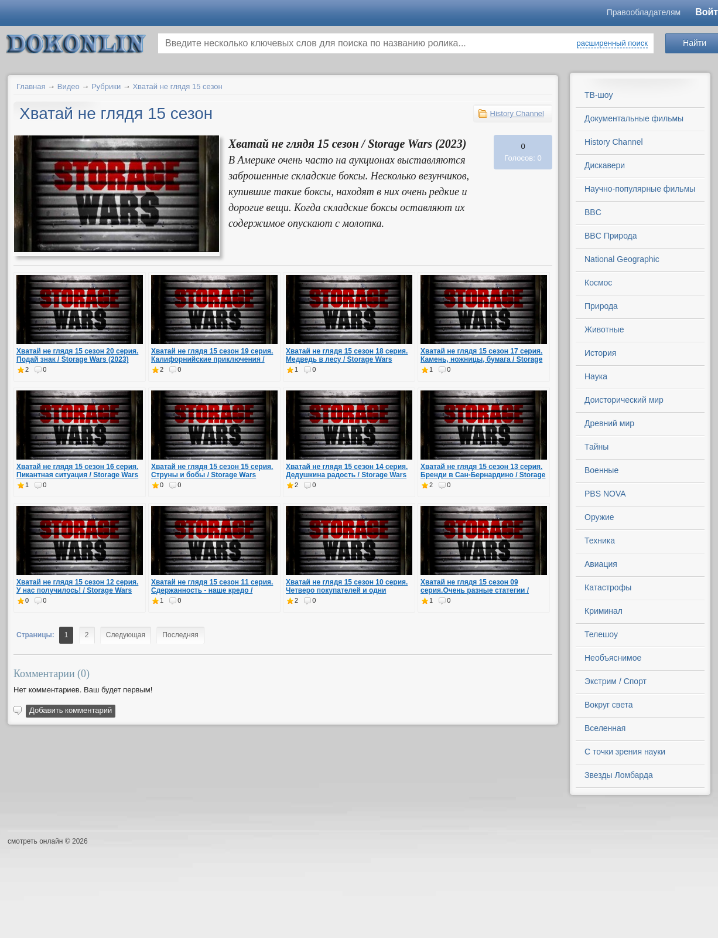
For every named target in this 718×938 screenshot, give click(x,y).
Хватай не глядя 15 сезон (177, 86)
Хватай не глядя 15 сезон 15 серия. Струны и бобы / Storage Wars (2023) (212, 475)
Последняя (180, 635)
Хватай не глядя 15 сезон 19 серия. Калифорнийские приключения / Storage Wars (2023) (212, 359)
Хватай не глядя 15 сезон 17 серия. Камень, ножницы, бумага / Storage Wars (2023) (481, 359)
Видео (68, 86)
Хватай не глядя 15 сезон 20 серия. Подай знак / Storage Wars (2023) (77, 355)
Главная (30, 86)
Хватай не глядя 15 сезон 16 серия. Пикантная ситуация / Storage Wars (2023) (77, 475)
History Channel (517, 113)
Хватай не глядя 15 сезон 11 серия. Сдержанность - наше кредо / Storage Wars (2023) (212, 590)
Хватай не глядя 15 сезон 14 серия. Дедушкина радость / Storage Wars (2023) (347, 475)
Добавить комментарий (70, 710)
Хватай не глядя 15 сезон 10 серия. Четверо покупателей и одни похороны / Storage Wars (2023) (347, 590)
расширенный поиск (612, 43)
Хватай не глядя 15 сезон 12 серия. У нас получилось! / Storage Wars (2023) (77, 590)
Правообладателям (644, 12)
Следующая (125, 635)
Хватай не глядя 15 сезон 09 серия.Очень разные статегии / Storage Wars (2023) (474, 590)
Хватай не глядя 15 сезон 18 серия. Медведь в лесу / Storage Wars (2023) (347, 359)
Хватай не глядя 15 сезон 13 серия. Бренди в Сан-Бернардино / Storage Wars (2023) (482, 475)
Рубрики (106, 86)
